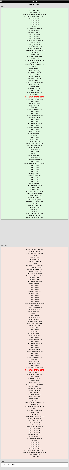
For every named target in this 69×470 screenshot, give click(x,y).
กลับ (1, 1)
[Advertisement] (34, 232)
